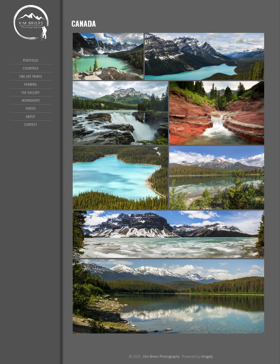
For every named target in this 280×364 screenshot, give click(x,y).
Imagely (207, 356)
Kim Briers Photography (30, 23)
